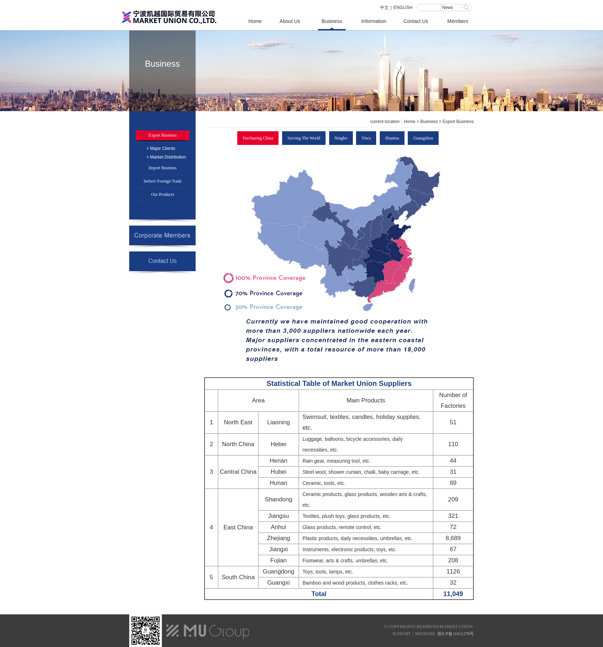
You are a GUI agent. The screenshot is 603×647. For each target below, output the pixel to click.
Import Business (163, 167)
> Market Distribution (166, 157)
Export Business (163, 135)
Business (332, 21)
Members (457, 21)
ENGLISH (402, 7)
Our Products (162, 194)
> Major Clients (160, 148)
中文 (384, 7)
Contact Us (415, 21)
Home (255, 21)
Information (373, 21)
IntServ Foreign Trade (163, 181)
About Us (290, 21)
